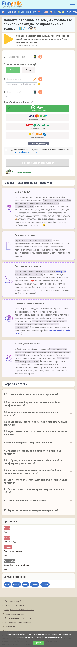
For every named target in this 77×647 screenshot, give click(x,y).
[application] (8, 38)
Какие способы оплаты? (14, 605)
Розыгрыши (59, 12)
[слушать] (9, 39)
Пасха (7, 532)
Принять (38, 643)
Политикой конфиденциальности (23, 152)
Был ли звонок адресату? (15, 614)
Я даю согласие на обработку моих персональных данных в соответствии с (40, 151)
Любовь (44, 12)
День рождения (28, 12)
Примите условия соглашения (37, 162)
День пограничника (13, 551)
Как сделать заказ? (12, 601)
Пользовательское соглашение (17, 622)
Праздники (10, 12)
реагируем (61, 271)
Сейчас (13, 70)
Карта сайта (9, 626)
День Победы (10, 541)
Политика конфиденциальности (18, 618)
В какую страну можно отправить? (19, 609)
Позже (28, 70)
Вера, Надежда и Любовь (16, 564)
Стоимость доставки (21, 172)
